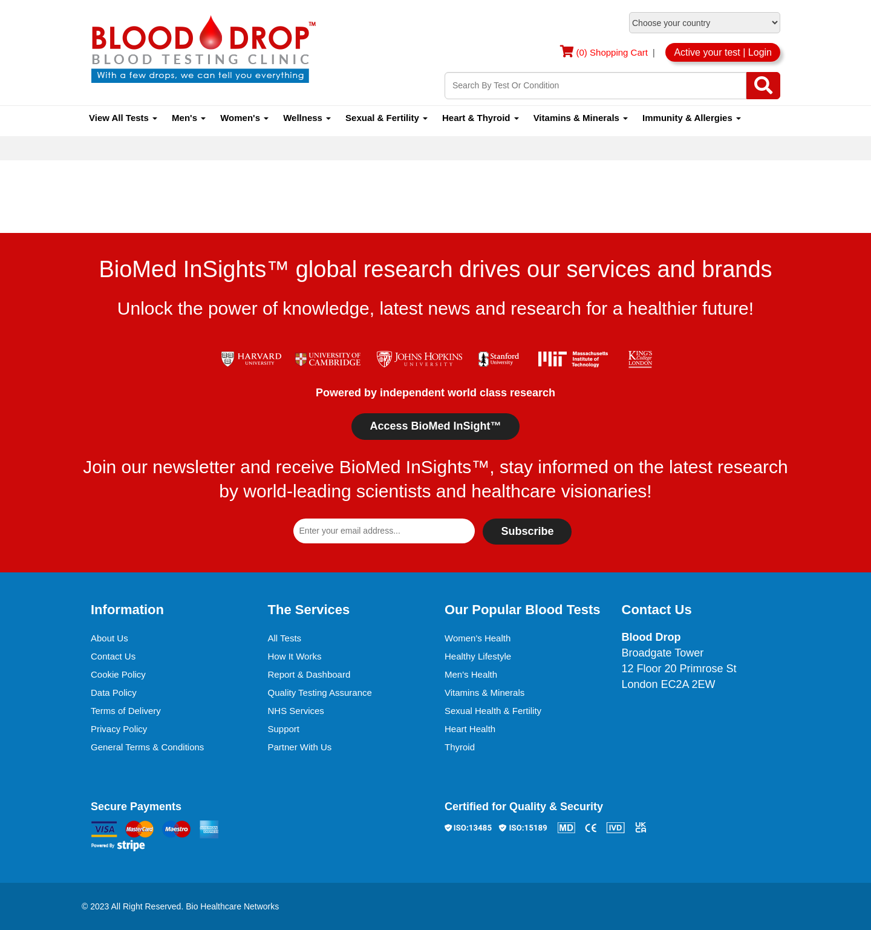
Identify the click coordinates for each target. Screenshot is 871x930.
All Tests (285, 638)
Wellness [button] (307, 118)
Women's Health (478, 638)
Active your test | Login (723, 52)
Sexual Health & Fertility (493, 711)
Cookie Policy (118, 674)
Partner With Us (300, 747)
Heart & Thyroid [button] (480, 118)
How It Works (295, 656)
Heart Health (470, 729)
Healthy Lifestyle (478, 656)
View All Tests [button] (123, 118)
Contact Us (113, 656)
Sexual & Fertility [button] (386, 118)
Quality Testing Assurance (320, 692)
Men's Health (471, 674)
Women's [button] (244, 118)
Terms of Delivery (126, 711)
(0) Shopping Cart (613, 52)
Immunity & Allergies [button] (691, 118)
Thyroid (460, 747)
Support (284, 729)
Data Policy (114, 692)
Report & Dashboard (309, 674)
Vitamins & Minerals (484, 692)
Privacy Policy (119, 729)
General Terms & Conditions (147, 747)
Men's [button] (189, 118)
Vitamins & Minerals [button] (580, 118)
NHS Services (296, 711)
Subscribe (527, 531)
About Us (109, 638)
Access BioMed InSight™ (435, 426)
